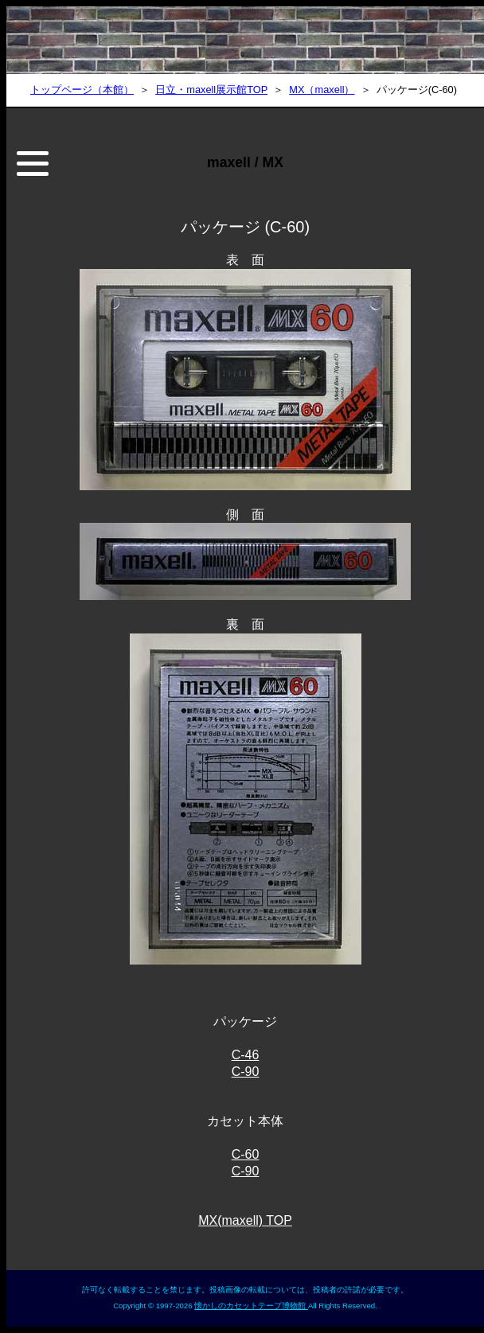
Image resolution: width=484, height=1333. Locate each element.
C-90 (246, 1071)
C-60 (246, 1154)
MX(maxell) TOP (245, 1220)
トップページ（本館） (82, 89)
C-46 (246, 1055)
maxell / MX (245, 162)
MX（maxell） (321, 89)
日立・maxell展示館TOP (211, 89)
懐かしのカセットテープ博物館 (251, 1305)
